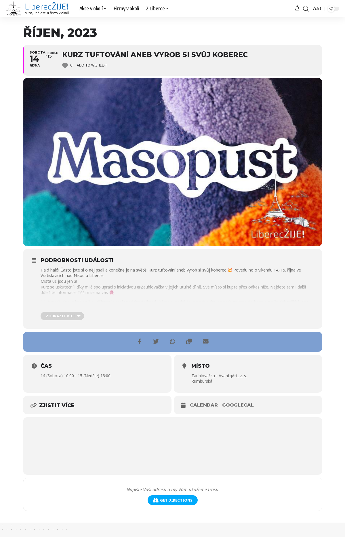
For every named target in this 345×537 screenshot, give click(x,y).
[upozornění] (297, 8)
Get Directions (172, 500)
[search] (306, 9)
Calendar (204, 405)
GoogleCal (238, 405)
